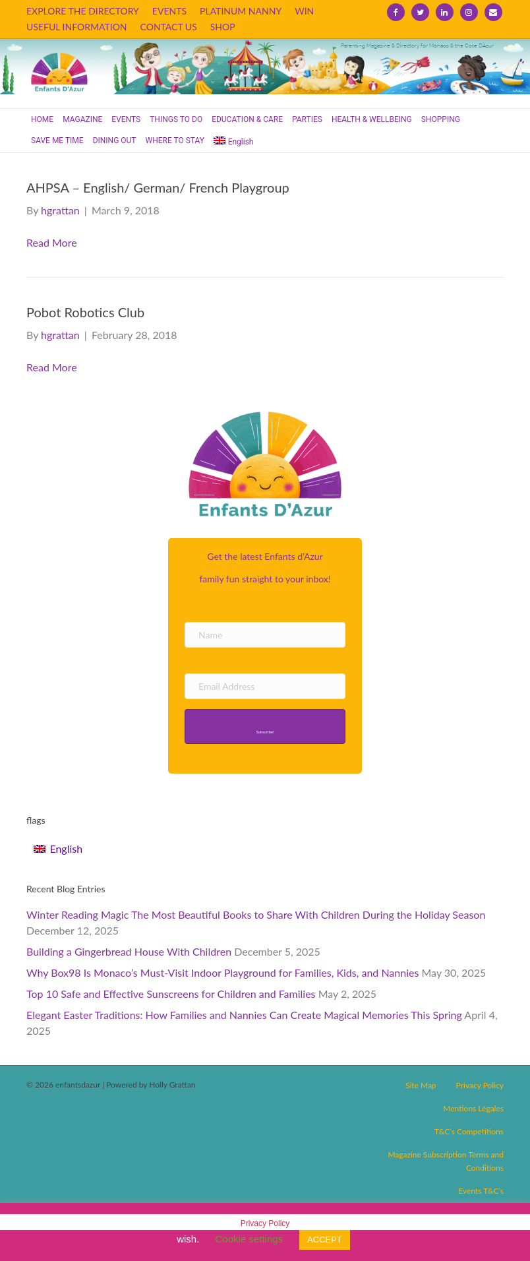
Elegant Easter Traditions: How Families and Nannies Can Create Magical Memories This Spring (244, 1014)
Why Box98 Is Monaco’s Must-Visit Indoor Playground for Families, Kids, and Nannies (222, 972)
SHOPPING (440, 119)
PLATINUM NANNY (240, 10)
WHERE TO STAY (175, 140)
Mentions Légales (473, 1108)
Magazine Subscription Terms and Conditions (446, 1161)
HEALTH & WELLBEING (372, 119)
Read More (51, 242)
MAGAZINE (82, 119)
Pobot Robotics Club (85, 312)
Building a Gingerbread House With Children (128, 951)
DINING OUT (114, 140)
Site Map (420, 1085)
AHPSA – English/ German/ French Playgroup (157, 187)
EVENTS (169, 10)
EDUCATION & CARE (247, 119)
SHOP (222, 26)
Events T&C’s (481, 1191)
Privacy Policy (480, 1085)
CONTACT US (168, 26)
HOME (42, 119)
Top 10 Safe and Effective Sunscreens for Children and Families (171, 993)
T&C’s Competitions (469, 1131)
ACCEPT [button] (324, 1240)
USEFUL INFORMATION (76, 26)
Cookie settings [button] (249, 1239)
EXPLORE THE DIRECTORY (82, 10)
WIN (304, 10)
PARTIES (307, 119)
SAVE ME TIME (57, 140)
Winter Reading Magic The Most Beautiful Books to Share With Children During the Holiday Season (255, 914)
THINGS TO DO (176, 119)
